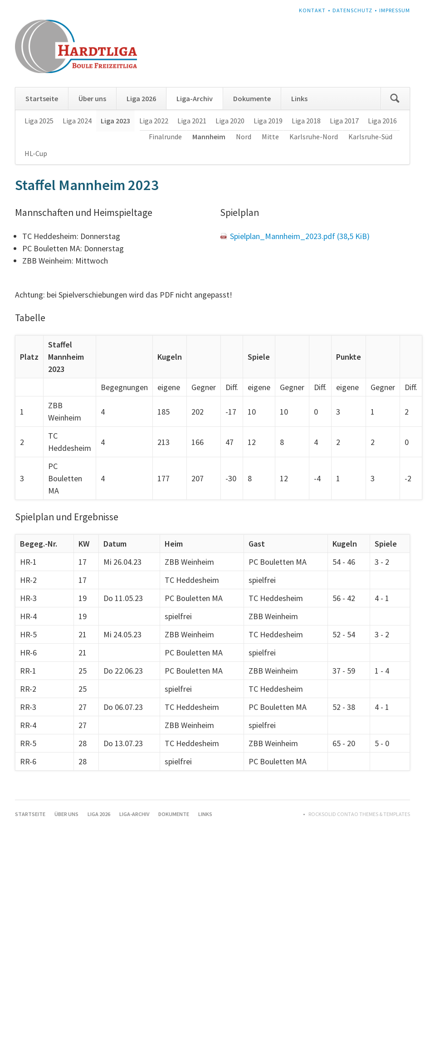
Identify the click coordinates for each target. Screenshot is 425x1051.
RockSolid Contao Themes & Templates (359, 814)
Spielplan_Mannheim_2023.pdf (300, 236)
